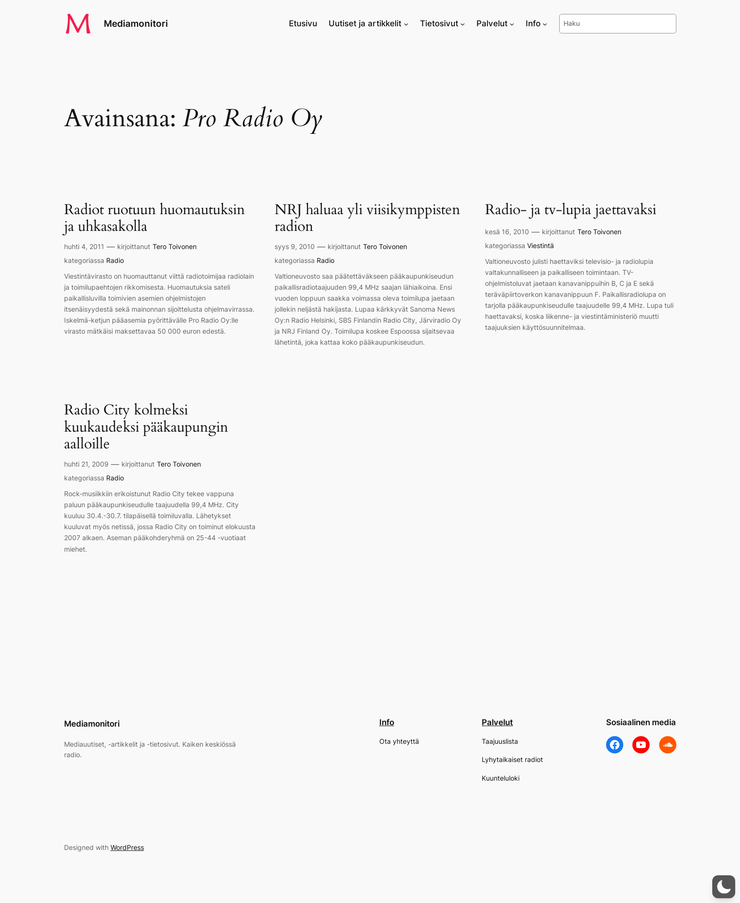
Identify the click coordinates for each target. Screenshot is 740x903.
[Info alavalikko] (544, 23)
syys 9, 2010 (295, 246)
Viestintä (540, 245)
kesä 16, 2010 (507, 232)
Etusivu (303, 23)
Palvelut (497, 722)
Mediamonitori (136, 23)
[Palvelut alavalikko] (511, 23)
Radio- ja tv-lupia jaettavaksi (570, 210)
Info (386, 722)
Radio (115, 260)
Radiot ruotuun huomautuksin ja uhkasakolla (154, 219)
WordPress (127, 847)
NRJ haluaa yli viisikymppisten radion (367, 219)
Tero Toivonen (175, 246)
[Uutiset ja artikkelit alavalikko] (406, 23)
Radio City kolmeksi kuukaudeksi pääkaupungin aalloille (146, 427)
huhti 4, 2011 (84, 246)
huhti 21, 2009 (86, 464)
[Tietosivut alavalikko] (462, 23)
